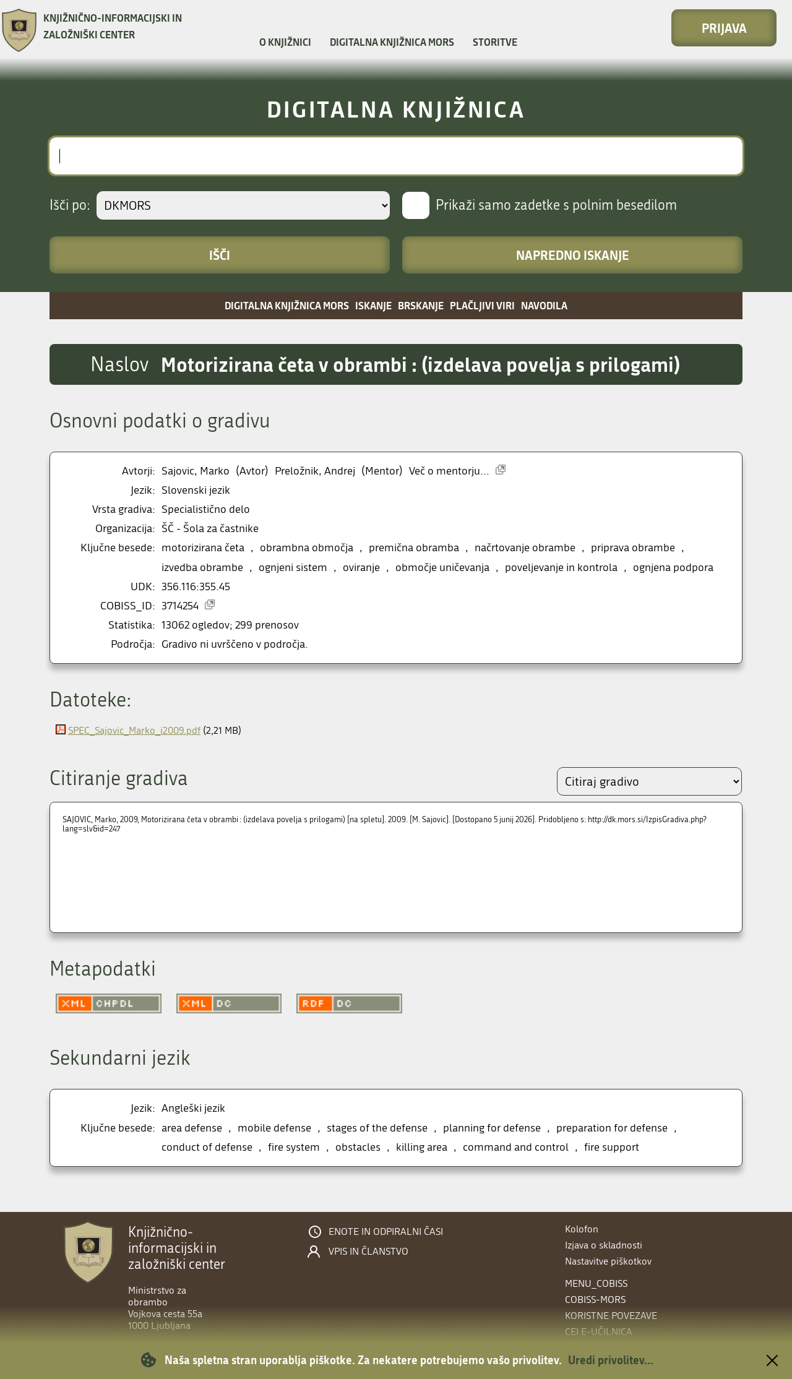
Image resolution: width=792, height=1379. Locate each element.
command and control (516, 1147)
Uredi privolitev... (610, 1360)
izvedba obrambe (202, 567)
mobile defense (274, 1128)
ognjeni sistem (293, 567)
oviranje (361, 567)
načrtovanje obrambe (525, 547)
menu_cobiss (596, 1283)
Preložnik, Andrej (315, 471)
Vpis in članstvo (368, 1252)
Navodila (544, 305)
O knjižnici (285, 42)
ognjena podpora (673, 567)
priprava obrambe (633, 547)
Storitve (495, 42)
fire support (611, 1147)
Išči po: (70, 205)
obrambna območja (306, 547)
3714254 (180, 605)
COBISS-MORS (595, 1299)
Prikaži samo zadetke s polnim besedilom (556, 205)
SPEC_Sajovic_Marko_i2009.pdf (134, 730)
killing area (421, 1147)
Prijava (724, 28)
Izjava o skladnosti (603, 1245)
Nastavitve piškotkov (608, 1261)
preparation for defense (612, 1128)
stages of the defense (377, 1128)
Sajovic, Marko (195, 471)
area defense (191, 1128)
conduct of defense (206, 1147)
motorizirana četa (202, 547)
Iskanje (373, 305)
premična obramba (414, 547)
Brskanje (421, 305)
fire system (294, 1147)
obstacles (358, 1147)
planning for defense (492, 1128)
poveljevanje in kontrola (561, 567)
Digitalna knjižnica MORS (392, 42)
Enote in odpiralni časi (386, 1232)
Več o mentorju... (449, 471)
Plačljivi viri (482, 305)
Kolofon (581, 1229)
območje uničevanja (442, 567)
